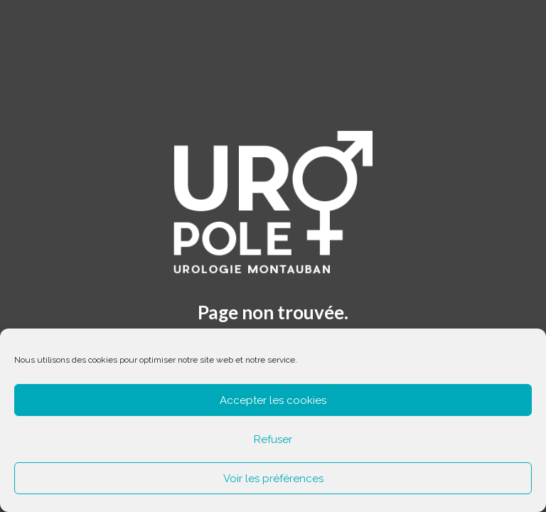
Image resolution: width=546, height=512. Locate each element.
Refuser (273, 439)
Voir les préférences (273, 478)
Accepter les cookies (273, 400)
